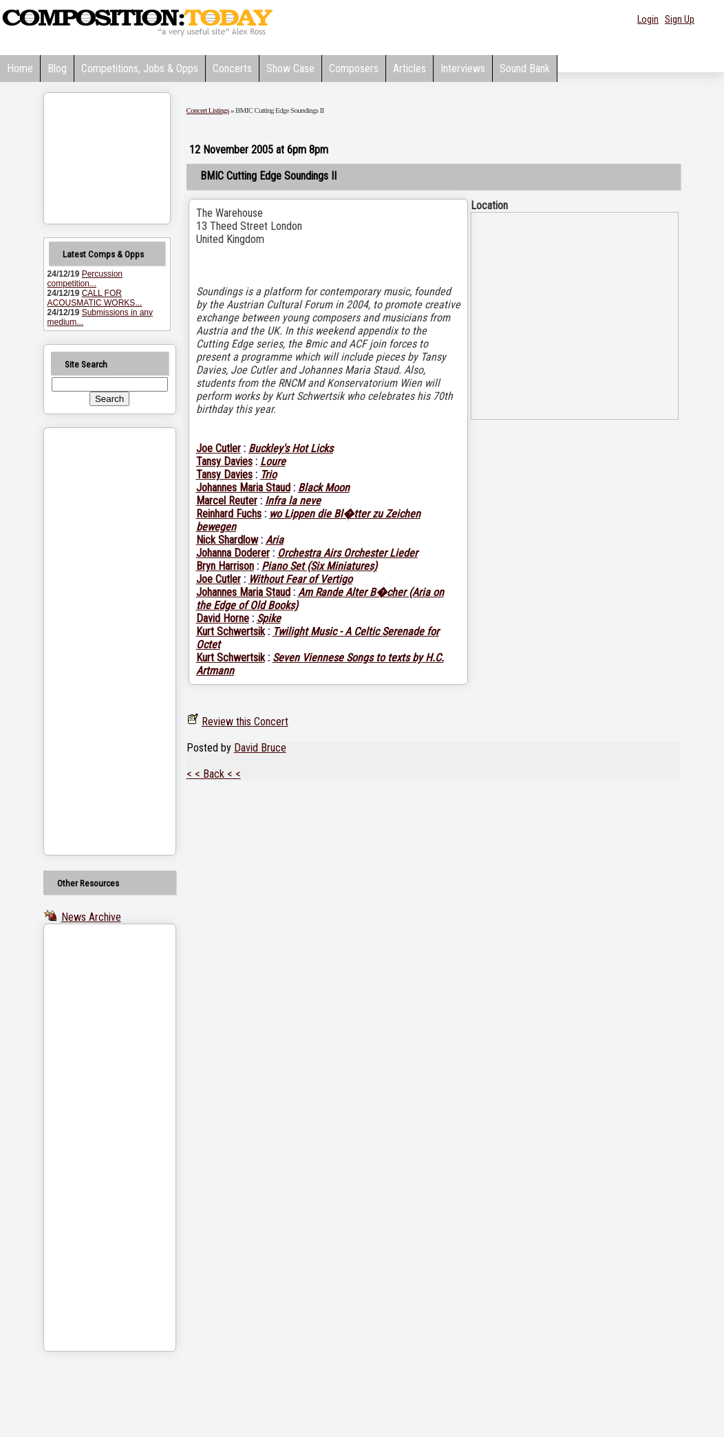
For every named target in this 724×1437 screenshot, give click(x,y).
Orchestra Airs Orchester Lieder (347, 553)
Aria (275, 539)
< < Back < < (214, 773)
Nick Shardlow (227, 539)
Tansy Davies (224, 461)
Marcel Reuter (226, 500)
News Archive (91, 917)
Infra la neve (293, 500)
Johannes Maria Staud (243, 487)
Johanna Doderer (233, 553)
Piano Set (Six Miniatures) (319, 566)
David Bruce (260, 747)
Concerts (232, 68)
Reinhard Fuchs (229, 513)
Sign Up (679, 19)
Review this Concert (245, 721)
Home (20, 68)
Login (648, 19)
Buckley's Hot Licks (290, 448)
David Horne (222, 618)
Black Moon (324, 487)
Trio (268, 474)
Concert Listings (208, 110)
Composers (354, 68)
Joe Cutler (218, 448)
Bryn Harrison (225, 566)
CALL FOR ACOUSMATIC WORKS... (94, 298)
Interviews (462, 68)
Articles (409, 68)
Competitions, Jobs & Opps (139, 68)
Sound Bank (525, 68)
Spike (269, 618)
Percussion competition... (85, 278)
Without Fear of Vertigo (300, 579)
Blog (57, 68)
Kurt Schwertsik (230, 631)
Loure (273, 461)
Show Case (290, 68)
